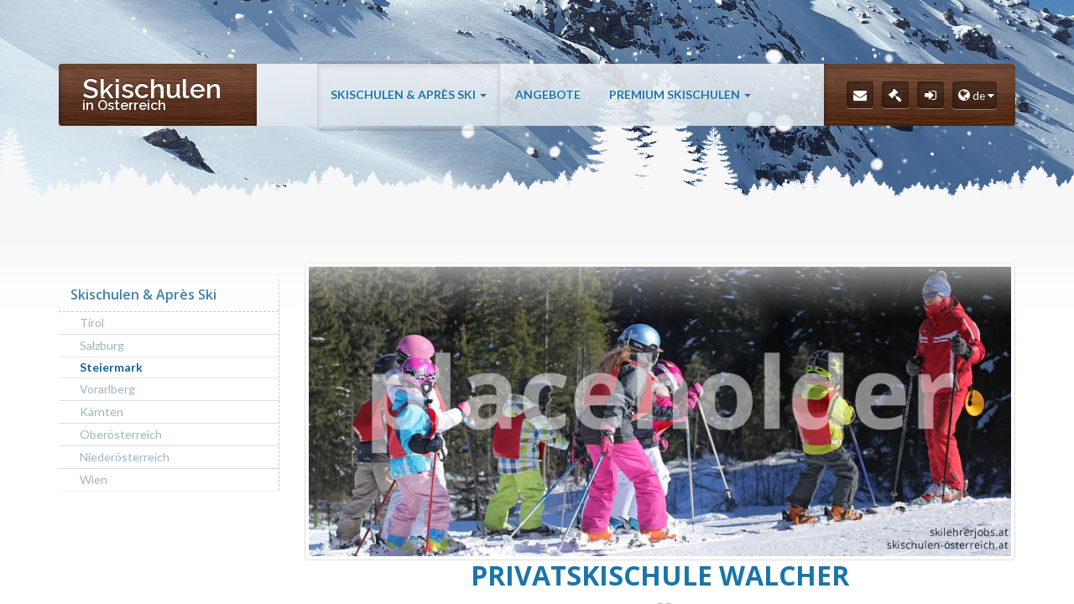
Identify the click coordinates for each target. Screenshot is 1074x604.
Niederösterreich (124, 457)
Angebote (548, 94)
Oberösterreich (121, 434)
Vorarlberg (107, 389)
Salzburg (102, 345)
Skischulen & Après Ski (409, 94)
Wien (93, 479)
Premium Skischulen (680, 94)
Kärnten (101, 411)
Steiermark (111, 367)
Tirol (92, 322)
